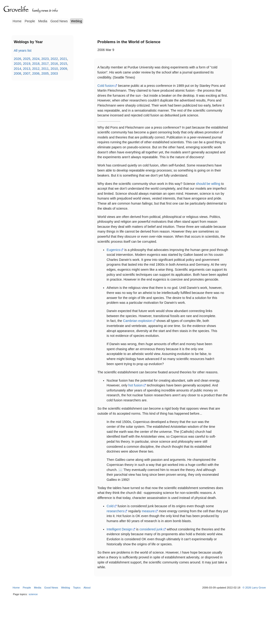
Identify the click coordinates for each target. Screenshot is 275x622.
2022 (54, 59)
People (30, 21)
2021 (63, 59)
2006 (36, 73)
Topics (77, 587)
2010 (54, 68)
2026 (17, 59)
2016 (54, 63)
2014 (17, 68)
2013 (26, 68)
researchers (115, 511)
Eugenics (113, 250)
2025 (26, 59)
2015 (63, 63)
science (33, 594)
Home (17, 21)
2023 (45, 59)
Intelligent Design (119, 529)
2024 (36, 59)
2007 (26, 73)
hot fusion (135, 385)
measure (148, 511)
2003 (54, 73)
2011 (45, 68)
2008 (17, 73)
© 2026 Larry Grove (254, 587)
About (87, 587)
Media (42, 21)
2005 (45, 73)
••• (120, 470)
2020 (17, 63)
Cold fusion (105, 85)
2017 (45, 63)
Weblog (76, 21)
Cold (110, 506)
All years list (22, 50)
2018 (36, 63)
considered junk (151, 529)
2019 (26, 63)
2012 (36, 68)
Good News (59, 21)
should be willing (208, 184)
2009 (63, 68)
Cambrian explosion (137, 321)
